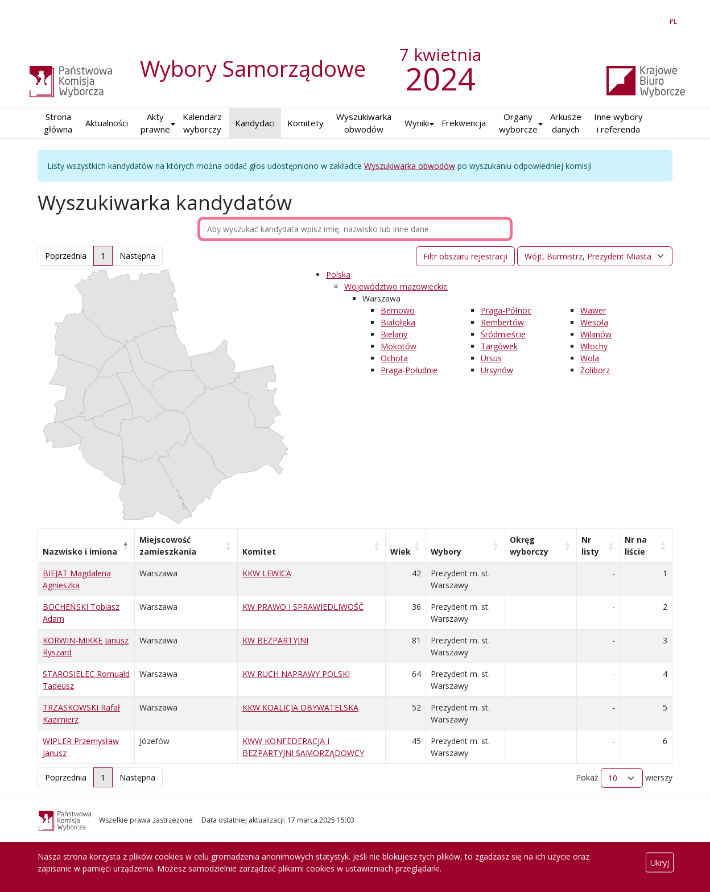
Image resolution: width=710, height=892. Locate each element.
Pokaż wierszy (624, 777)
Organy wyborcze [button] (518, 123)
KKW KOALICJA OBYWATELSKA (300, 707)
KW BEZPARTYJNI (275, 640)
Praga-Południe (409, 370)
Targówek (499, 346)
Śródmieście (503, 334)
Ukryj (659, 862)
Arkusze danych (565, 123)
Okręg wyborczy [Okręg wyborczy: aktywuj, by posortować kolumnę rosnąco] (529, 545)
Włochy (594, 346)
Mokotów (398, 346)
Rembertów (502, 322)
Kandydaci (255, 123)
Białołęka (398, 322)
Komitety (305, 123)
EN (653, 19)
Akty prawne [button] (155, 123)
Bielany (394, 334)
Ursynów (497, 370)
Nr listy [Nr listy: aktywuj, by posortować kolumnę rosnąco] (590, 545)
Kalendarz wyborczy (202, 123)
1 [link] (103, 255)
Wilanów (596, 334)
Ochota (394, 358)
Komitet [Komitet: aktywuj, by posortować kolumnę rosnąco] (259, 551)
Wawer (593, 310)
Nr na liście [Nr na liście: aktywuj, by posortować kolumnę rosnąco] (636, 545)
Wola (589, 358)
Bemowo (398, 310)
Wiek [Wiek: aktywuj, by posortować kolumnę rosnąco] (400, 551)
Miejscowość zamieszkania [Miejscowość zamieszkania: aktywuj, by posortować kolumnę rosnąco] (167, 545)
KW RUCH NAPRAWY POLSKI (296, 673)
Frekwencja (463, 123)
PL (675, 19)
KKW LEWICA (266, 573)
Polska (338, 274)
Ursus (491, 358)
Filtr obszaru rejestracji (465, 256)
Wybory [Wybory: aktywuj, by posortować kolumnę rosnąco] (446, 551)
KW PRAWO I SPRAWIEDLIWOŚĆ (303, 606)
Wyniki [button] (416, 123)
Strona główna (58, 123)
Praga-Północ (506, 310)
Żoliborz (595, 370)
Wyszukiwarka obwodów (363, 123)
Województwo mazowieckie (396, 286)
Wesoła (594, 322)
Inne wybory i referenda (618, 123)
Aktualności (106, 123)
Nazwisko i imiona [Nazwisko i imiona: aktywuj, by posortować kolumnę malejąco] (80, 551)
